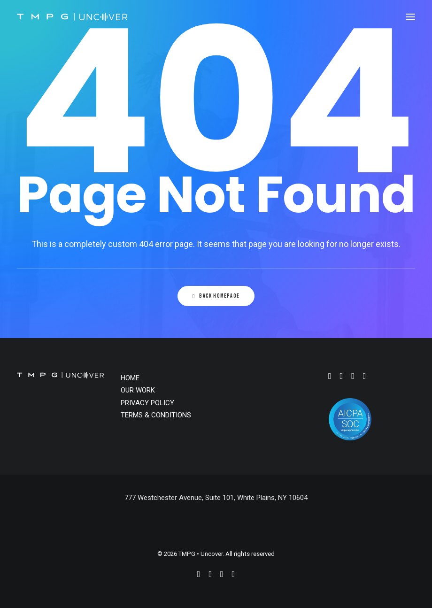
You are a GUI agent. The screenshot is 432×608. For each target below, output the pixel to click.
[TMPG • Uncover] (72, 17)
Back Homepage (216, 296)
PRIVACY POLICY (147, 403)
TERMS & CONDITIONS (156, 415)
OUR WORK (138, 390)
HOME (130, 378)
